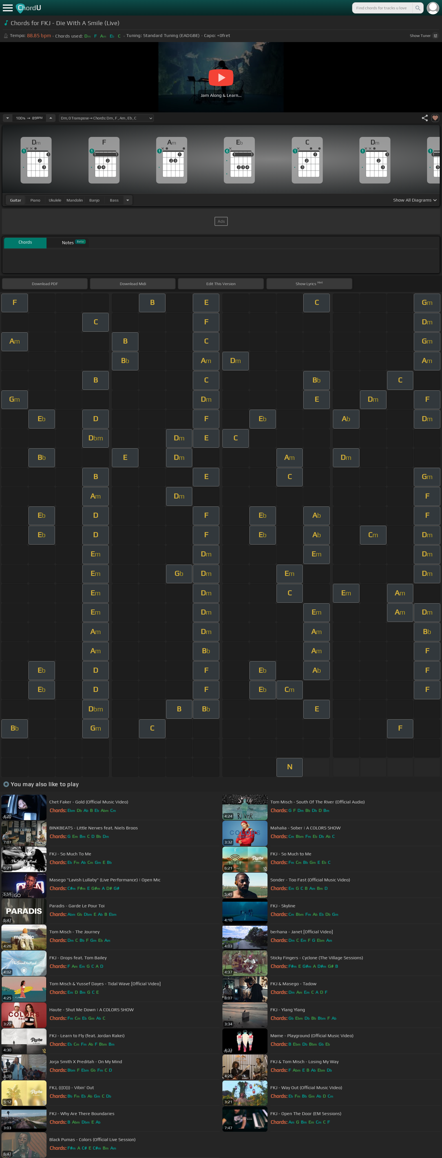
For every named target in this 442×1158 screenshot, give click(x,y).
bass (114, 200)
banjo (94, 200)
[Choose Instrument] (127, 200)
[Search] (417, 8)
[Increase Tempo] (51, 118)
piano (35, 200)
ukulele (55, 200)
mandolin (75, 200)
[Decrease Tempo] (7, 118)
